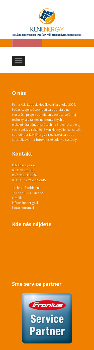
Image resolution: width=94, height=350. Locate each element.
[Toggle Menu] (19, 61)
